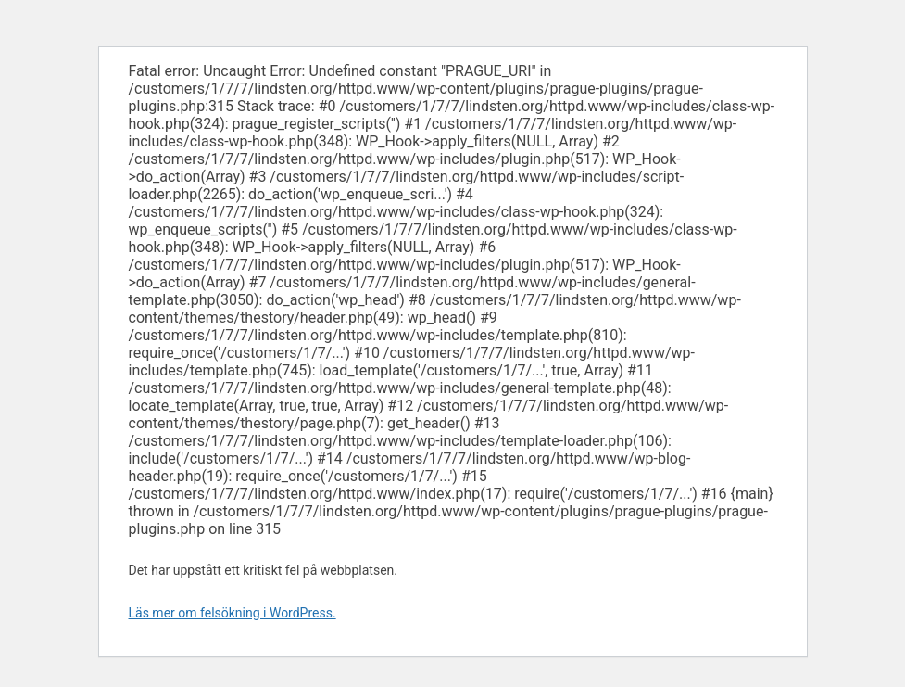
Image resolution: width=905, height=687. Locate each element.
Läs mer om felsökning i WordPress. (232, 612)
